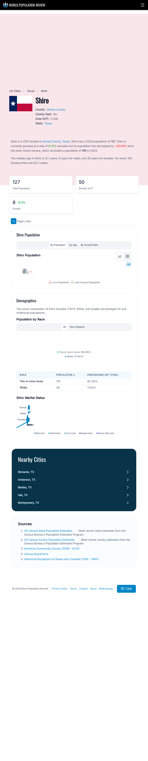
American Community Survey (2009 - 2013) (52, 692)
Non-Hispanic (77, 394)
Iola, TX (23, 638)
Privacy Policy (60, 732)
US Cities (15, 90)
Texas (31, 90)
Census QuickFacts (36, 697)
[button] (142, 5)
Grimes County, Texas (56, 141)
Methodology (106, 732)
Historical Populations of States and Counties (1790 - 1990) (61, 702)
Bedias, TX (25, 631)
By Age (73, 244)
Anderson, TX (26, 623)
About (93, 732)
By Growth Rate (89, 244)
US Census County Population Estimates (49, 683)
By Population (57, 244)
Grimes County (56, 109)
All (128, 264)
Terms (73, 732)
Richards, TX (26, 615)
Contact (83, 732)
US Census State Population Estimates (48, 674)
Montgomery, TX (28, 646)
